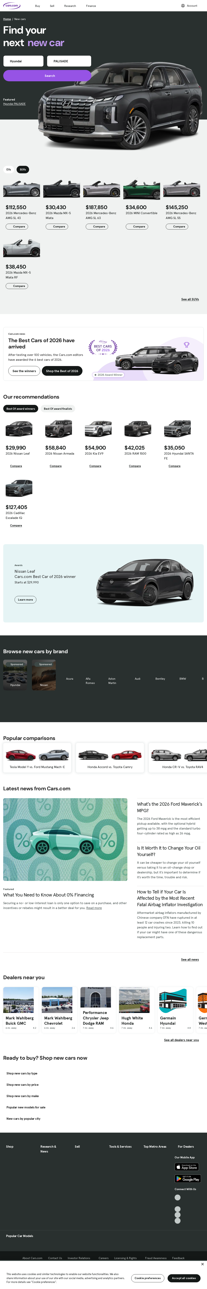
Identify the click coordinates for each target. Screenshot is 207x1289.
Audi (137, 678)
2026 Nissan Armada (59, 453)
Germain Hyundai (168, 1020)
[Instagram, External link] (178, 1215)
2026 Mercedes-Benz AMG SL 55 (181, 215)
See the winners (24, 371)
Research (70, 6)
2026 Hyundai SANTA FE (179, 455)
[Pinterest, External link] (178, 1221)
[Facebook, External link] (178, 1203)
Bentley (160, 678)
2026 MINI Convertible (141, 213)
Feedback (178, 1258)
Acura (69, 678)
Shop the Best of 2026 (62, 371)
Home (7, 19)
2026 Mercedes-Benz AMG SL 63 (101, 215)
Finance (91, 6)
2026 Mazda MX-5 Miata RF (18, 274)
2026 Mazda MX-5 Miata (58, 215)
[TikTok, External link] (178, 1197)
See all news (192, 959)
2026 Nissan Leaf (18, 453)
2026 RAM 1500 (135, 453)
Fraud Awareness (156, 1258)
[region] (103, 1274)
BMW (183, 678)
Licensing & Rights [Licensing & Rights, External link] (126, 1258)
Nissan (44, 685)
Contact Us (55, 1258)
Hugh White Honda (132, 1020)
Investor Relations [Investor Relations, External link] (80, 1258)
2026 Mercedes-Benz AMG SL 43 (21, 215)
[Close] (202, 1264)
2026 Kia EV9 (94, 453)
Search (47, 76)
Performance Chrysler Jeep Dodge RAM (96, 1018)
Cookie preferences (148, 1278)
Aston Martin (112, 681)
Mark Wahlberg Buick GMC (20, 1020)
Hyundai (15, 685)
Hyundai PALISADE (14, 104)
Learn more (25, 599)
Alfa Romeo (90, 681)
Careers (104, 1258)
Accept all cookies (184, 1278)
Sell (52, 6)
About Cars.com (32, 1258)
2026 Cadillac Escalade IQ (15, 515)
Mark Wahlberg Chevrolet (58, 1020)
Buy (37, 6)
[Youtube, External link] (178, 1209)
